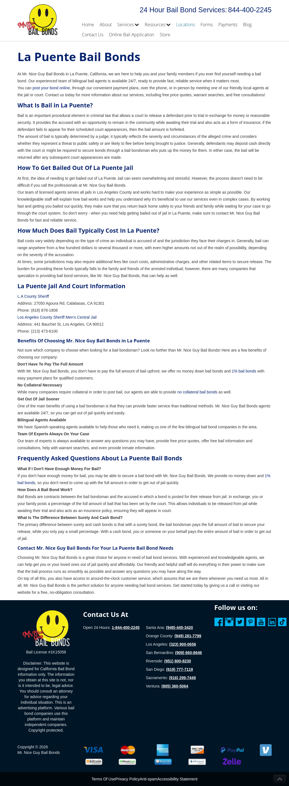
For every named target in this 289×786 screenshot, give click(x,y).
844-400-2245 (250, 10)
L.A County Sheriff (33, 296)
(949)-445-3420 (179, 627)
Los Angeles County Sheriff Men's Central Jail (57, 317)
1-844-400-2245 (126, 627)
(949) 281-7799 (188, 636)
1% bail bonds (244, 371)
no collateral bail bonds (196, 392)
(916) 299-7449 (182, 678)
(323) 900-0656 (182, 644)
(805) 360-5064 (174, 686)
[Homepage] (46, 628)
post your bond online (51, 88)
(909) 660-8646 (188, 652)
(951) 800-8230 (177, 661)
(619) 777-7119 (179, 669)
